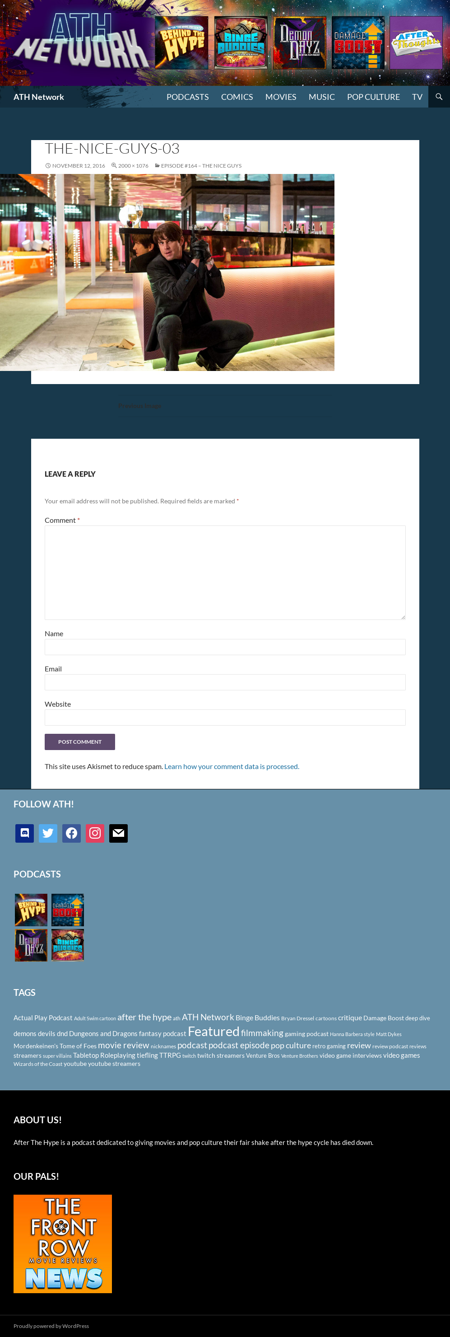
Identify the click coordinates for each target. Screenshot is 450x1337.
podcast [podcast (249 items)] (192, 1045)
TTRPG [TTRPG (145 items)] (170, 1055)
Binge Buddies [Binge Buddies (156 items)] (258, 1017)
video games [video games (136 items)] (401, 1055)
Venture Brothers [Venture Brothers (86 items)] (299, 1056)
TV (417, 97)
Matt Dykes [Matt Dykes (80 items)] (389, 1034)
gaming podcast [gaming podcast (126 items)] (307, 1033)
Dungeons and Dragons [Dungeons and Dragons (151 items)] (103, 1033)
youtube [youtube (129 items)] (75, 1063)
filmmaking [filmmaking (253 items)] (262, 1032)
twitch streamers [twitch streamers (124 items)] (221, 1055)
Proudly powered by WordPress (51, 1326)
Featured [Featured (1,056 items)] (214, 1031)
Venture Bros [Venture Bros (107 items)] (263, 1055)
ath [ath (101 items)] (177, 1018)
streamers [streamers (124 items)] (28, 1055)
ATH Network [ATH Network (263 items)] (208, 1017)
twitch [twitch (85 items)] (189, 1056)
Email (53, 668)
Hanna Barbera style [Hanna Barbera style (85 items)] (352, 1034)
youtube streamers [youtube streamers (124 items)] (114, 1063)
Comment (62, 520)
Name (54, 633)
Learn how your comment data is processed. (231, 766)
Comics (237, 97)
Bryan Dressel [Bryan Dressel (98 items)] (297, 1018)
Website (58, 703)
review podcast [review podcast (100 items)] (390, 1046)
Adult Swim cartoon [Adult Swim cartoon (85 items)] (95, 1018)
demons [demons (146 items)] (25, 1033)
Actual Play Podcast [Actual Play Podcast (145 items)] (43, 1017)
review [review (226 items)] (359, 1045)
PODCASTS (188, 97)
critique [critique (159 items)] (350, 1017)
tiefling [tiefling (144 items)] (147, 1055)
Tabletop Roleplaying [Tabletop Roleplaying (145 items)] (104, 1055)
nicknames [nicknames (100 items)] (163, 1046)
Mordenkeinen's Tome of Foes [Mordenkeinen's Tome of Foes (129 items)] (55, 1046)
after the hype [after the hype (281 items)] (144, 1017)
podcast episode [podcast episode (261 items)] (239, 1045)
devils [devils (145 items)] (47, 1033)
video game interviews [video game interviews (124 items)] (351, 1055)
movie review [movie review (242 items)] (123, 1045)
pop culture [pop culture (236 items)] (291, 1045)
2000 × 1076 (133, 165)
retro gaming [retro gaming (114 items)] (329, 1046)
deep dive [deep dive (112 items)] (417, 1018)
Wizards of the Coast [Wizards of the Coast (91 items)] (38, 1064)
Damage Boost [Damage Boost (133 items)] (383, 1018)
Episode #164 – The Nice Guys (201, 165)
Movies (281, 97)
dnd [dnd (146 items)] (62, 1033)
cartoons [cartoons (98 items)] (326, 1018)
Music (322, 97)
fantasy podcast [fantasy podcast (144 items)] (162, 1033)
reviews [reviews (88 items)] (418, 1046)
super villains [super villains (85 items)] (57, 1056)
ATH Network (39, 97)
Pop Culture (373, 97)
